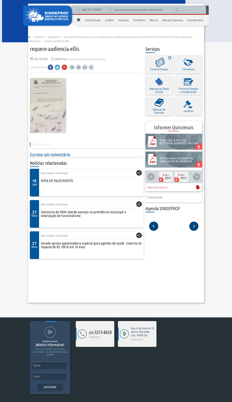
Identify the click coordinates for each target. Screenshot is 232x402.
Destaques (53, 37)
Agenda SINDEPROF (162, 208)
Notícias (39, 37)
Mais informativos (157, 187)
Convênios (139, 20)
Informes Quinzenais (173, 127)
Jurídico (109, 20)
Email (36, 376)
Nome (37, 365)
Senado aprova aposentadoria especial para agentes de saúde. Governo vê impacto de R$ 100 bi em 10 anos (91, 245)
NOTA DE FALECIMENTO (57, 181)
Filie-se (154, 20)
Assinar (50, 387)
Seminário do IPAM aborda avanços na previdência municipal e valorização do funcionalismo (83, 214)
